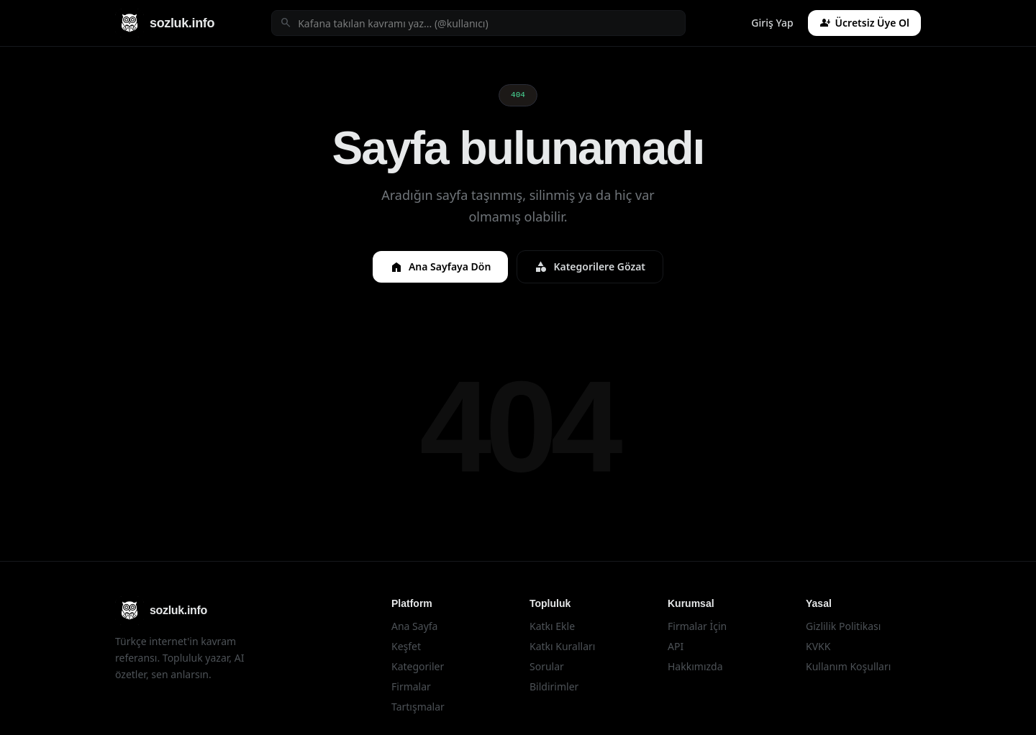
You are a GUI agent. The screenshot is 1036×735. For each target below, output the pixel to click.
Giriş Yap (772, 22)
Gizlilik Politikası (843, 626)
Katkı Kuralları (562, 646)
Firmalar (411, 686)
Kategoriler (417, 666)
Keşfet (406, 646)
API (675, 646)
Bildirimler (554, 686)
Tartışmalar (418, 706)
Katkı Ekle (552, 626)
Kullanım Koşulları (848, 666)
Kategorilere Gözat (590, 267)
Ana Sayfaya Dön (440, 267)
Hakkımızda (695, 666)
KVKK (818, 646)
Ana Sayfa (414, 626)
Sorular (547, 666)
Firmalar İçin (697, 626)
